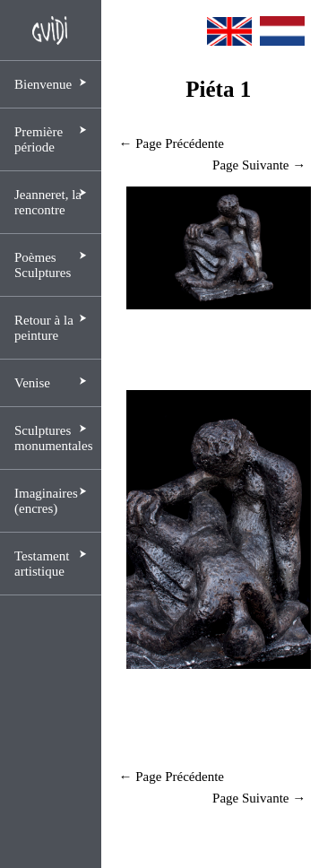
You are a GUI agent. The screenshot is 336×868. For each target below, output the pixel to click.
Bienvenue (43, 84)
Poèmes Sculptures (42, 265)
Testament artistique (41, 563)
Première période (38, 139)
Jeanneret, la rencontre (48, 202)
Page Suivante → (259, 165)
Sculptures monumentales (53, 438)
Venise (32, 383)
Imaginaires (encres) (46, 501)
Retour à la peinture (43, 328)
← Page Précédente (171, 143)
